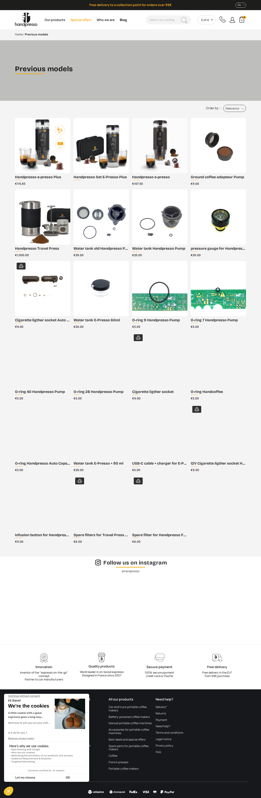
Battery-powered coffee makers (129, 717)
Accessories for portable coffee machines (129, 731)
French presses (118, 762)
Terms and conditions (169, 732)
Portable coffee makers (124, 768)
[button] (232, 20)
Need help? (163, 726)
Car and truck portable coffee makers (128, 708)
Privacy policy (164, 745)
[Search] (168, 19)
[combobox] (241, 5)
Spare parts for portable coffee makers (129, 747)
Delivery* (161, 707)
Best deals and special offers (127, 739)
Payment (161, 720)
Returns (161, 713)
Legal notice (163, 739)
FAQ (158, 752)
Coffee (113, 756)
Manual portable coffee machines (130, 723)
